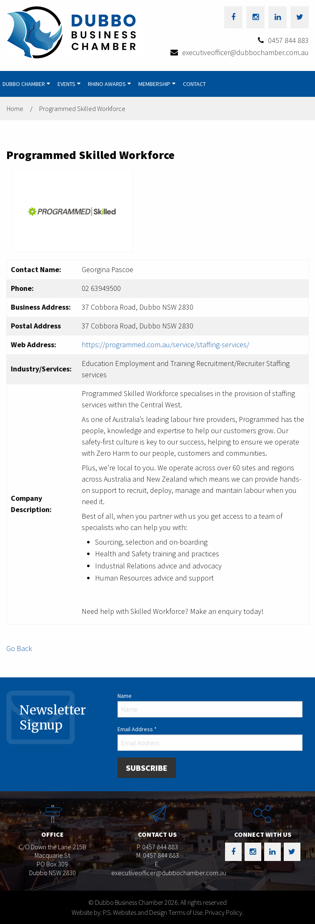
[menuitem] (27, 84)
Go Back (19, 648)
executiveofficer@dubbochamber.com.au (245, 52)
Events (66, 84)
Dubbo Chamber (23, 84)
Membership (154, 84)
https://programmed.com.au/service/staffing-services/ (165, 344)
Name (125, 695)
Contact (194, 84)
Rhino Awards (107, 84)
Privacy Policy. (224, 912)
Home (15, 108)
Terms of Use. (186, 912)
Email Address (137, 729)
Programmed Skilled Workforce (82, 108)
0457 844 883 (288, 40)
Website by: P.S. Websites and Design (119, 912)
